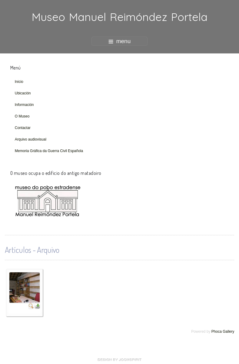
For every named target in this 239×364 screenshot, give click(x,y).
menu (119, 41)
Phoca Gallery (222, 331)
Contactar (23, 128)
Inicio (19, 82)
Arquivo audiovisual (30, 139)
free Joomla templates (119, 360)
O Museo (22, 116)
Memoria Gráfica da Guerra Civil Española (49, 151)
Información (24, 105)
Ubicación (23, 93)
